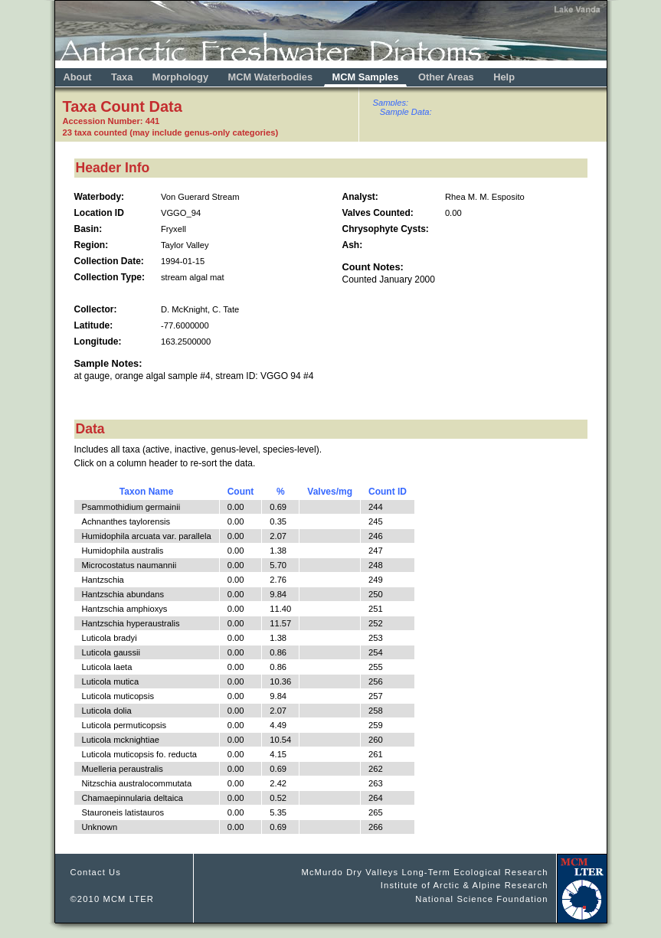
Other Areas (447, 77)
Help (504, 77)
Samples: (391, 102)
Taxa (122, 77)
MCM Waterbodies (272, 77)
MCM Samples (365, 77)
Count (240, 491)
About (78, 77)
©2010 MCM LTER (112, 899)
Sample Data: (406, 111)
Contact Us (96, 872)
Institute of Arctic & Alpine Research (464, 885)
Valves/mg (329, 491)
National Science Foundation (481, 899)
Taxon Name (146, 491)
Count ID (387, 491)
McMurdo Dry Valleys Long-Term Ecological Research (424, 872)
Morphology (180, 77)
